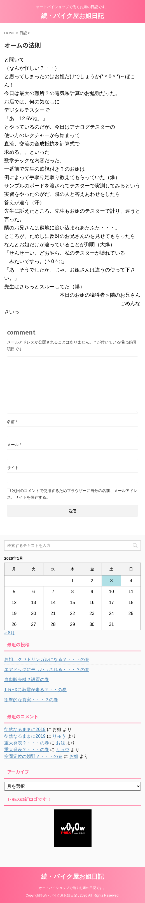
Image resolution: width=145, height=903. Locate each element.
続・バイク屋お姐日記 (72, 15)
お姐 (60, 742)
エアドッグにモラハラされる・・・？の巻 (46, 669)
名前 (12, 421)
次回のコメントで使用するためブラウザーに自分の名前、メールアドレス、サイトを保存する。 (72, 494)
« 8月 (9, 632)
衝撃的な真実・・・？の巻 (31, 699)
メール (14, 444)
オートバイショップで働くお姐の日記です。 (72, 888)
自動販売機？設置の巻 (26, 679)
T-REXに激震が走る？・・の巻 (35, 689)
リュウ (62, 749)
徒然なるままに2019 (25, 729)
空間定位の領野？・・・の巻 (33, 756)
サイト (13, 467)
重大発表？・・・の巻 (26, 742)
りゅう (59, 736)
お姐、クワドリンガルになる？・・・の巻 (46, 659)
